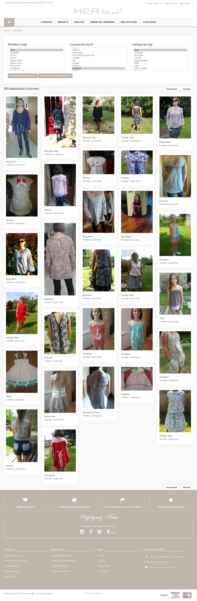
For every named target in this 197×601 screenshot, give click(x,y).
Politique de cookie (60, 566)
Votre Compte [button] (154, 3)
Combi (160, 58)
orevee (98, 65)
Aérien (36, 58)
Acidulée (36, 52)
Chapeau (160, 52)
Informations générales (15, 561)
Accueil (7, 31)
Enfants (101, 555)
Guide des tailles (12, 566)
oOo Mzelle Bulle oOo (98, 55)
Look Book (103, 571)
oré (98, 60)
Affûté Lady (36, 63)
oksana (98, 50)
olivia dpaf (98, 52)
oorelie (98, 58)
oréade (98, 63)
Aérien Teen (36, 60)
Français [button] (186, 3)
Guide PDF (10, 576)
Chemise (160, 55)
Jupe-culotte (160, 68)
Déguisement (160, 60)
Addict (36, 55)
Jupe (160, 65)
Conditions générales (61, 555)
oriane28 (98, 68)
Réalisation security (93, 593)
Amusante (36, 65)
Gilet (160, 63)
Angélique (36, 68)
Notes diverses (11, 571)
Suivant (186, 89)
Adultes (102, 561)
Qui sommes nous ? (14, 555)
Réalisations (18, 31)
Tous (36, 50)
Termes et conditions (61, 571)
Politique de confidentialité (64, 561)
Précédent (171, 89)
